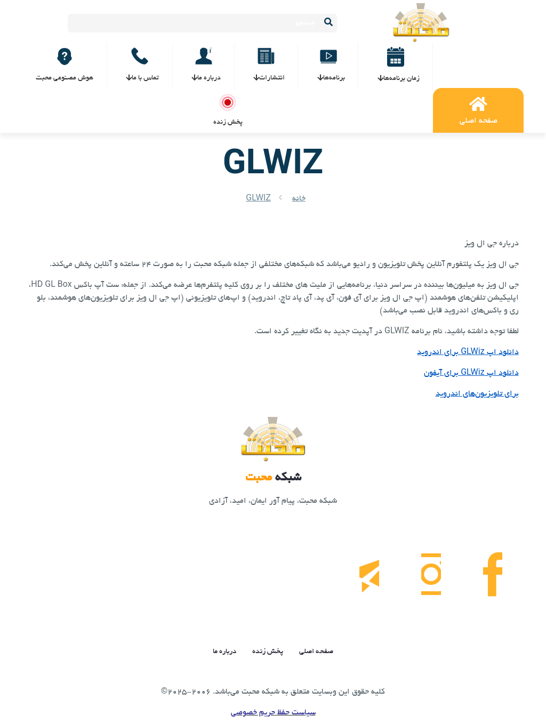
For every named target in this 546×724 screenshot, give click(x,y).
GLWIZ (258, 199)
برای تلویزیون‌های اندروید (477, 394)
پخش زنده (267, 654)
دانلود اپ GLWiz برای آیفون (471, 373)
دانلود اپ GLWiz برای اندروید (467, 352)
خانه (299, 199)
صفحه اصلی (316, 654)
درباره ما (224, 654)
